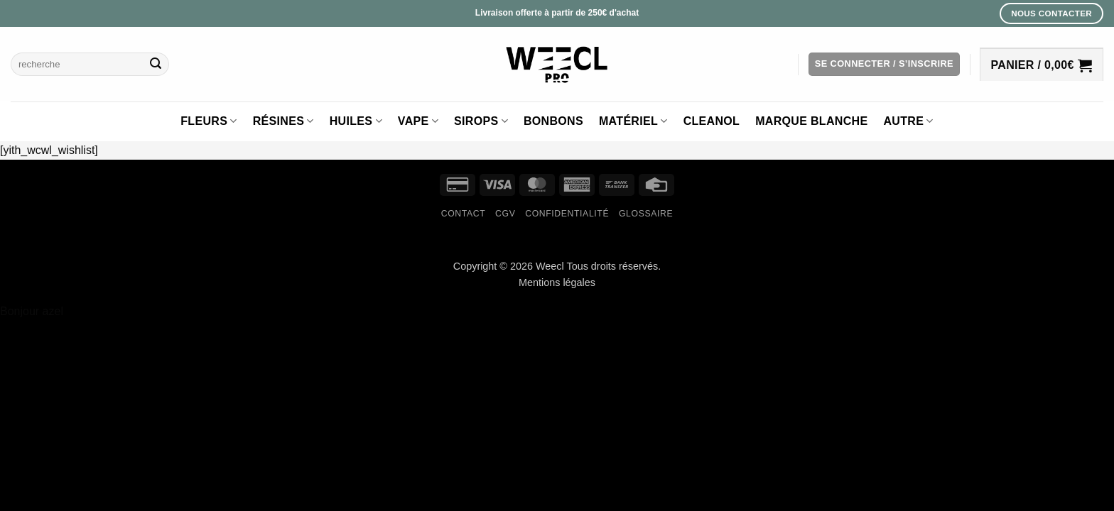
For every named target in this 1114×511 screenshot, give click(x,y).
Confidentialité (567, 214)
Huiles (356, 121)
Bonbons (553, 121)
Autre (908, 121)
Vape (418, 121)
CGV (505, 214)
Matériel (633, 121)
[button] (884, 64)
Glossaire (646, 214)
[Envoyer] (156, 65)
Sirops (481, 121)
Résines (283, 121)
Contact (463, 214)
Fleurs (208, 121)
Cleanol (711, 121)
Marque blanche (811, 121)
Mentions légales (557, 282)
